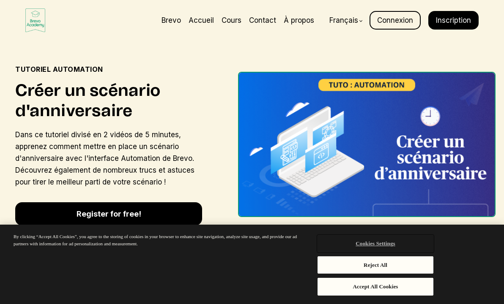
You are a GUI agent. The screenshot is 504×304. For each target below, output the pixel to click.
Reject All (375, 265)
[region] (252, 264)
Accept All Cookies (375, 286)
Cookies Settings (375, 243)
